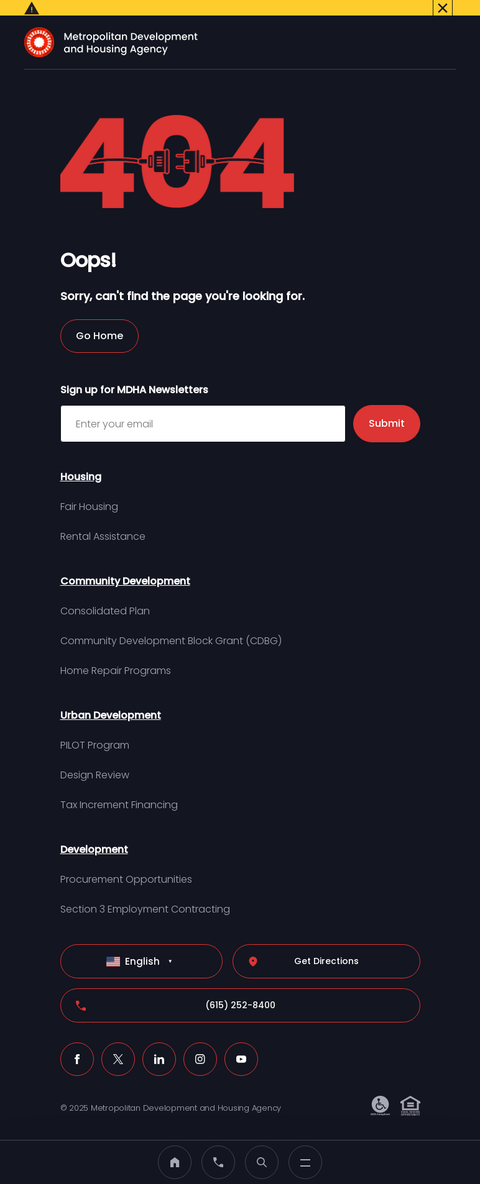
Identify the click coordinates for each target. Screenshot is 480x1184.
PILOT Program (94, 731)
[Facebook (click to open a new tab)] (77, 1045)
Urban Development (110, 701)
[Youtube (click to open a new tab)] (241, 1045)
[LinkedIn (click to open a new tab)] (159, 1045)
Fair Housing (89, 492)
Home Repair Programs (115, 656)
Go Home (99, 321)
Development (94, 835)
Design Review (94, 761)
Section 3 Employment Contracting (145, 895)
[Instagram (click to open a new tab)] (200, 1045)
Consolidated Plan (105, 597)
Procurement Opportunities (126, 865)
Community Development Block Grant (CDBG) (171, 626)
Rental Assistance (102, 522)
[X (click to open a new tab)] (118, 1045)
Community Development (125, 567)
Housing (80, 462)
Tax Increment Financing (119, 790)
